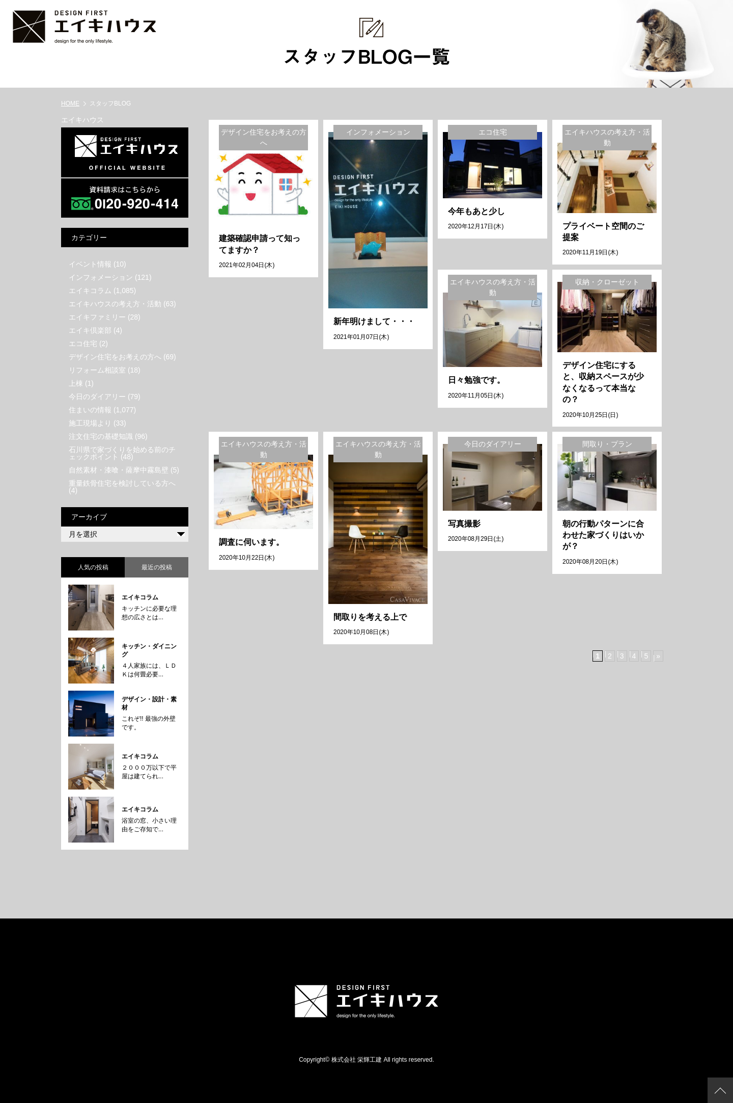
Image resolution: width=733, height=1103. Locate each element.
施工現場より (90, 422)
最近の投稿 (157, 566)
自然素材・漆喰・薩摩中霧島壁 (118, 469)
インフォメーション (101, 277)
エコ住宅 (83, 343)
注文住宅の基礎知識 (101, 436)
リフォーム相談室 (97, 369)
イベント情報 (90, 263)
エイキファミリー (97, 316)
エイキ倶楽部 (90, 330)
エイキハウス (82, 119)
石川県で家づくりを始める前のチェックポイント (122, 452)
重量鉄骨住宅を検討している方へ (122, 483)
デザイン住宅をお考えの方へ (115, 356)
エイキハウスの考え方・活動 (115, 303)
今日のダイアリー (97, 396)
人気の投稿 (93, 566)
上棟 (76, 383)
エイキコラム (90, 290)
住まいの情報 (90, 409)
